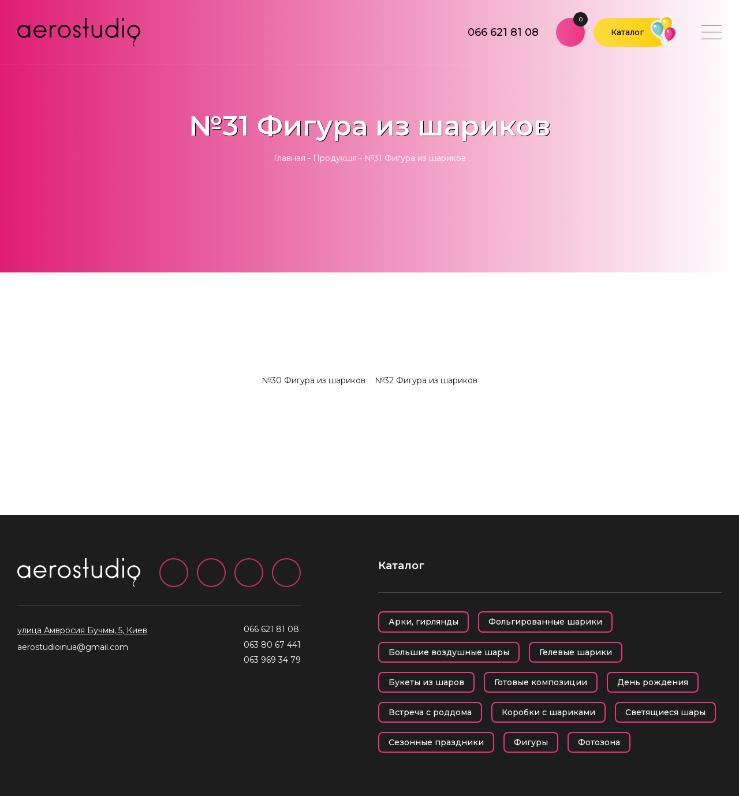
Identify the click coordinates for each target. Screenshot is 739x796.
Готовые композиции (540, 682)
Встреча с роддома (430, 712)
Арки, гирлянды (423, 621)
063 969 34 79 (272, 659)
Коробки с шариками (548, 712)
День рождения (652, 682)
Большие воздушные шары (449, 652)
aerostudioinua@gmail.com (72, 647)
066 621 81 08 (503, 32)
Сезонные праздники (436, 742)
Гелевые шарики (575, 652)
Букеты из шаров (426, 682)
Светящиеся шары (665, 712)
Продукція (335, 158)
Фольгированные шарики (545, 621)
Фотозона (599, 742)
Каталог (627, 32)
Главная (289, 158)
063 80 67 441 (272, 644)
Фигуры (531, 742)
